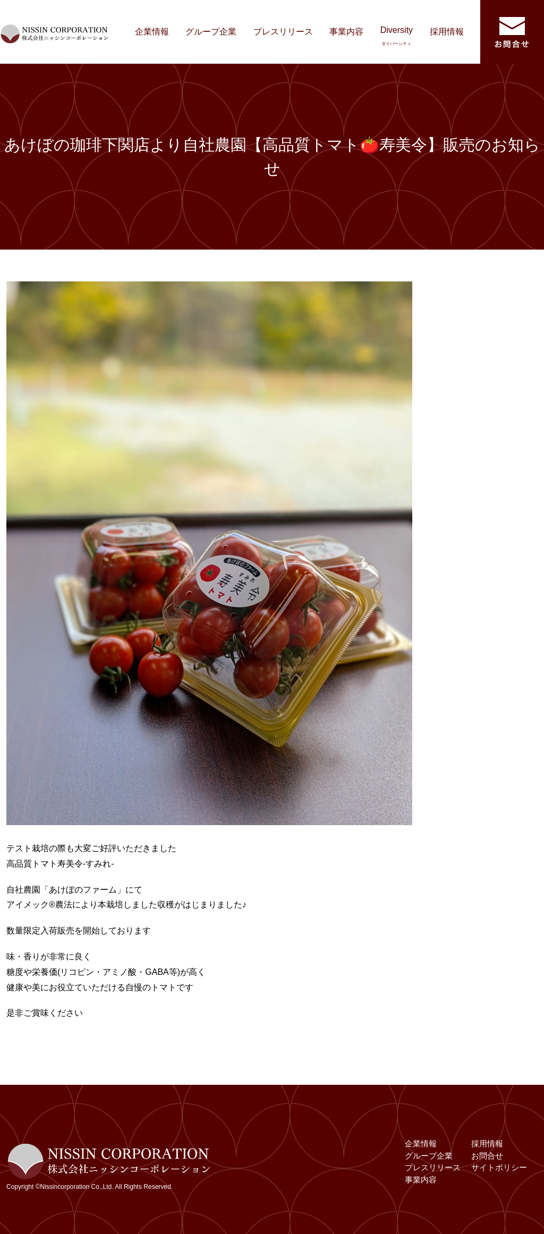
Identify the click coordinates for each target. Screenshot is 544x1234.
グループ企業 (210, 31)
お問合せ (487, 1155)
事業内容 (346, 31)
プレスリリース (283, 31)
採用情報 (447, 31)
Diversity (396, 35)
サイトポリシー (499, 1167)
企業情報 (152, 31)
